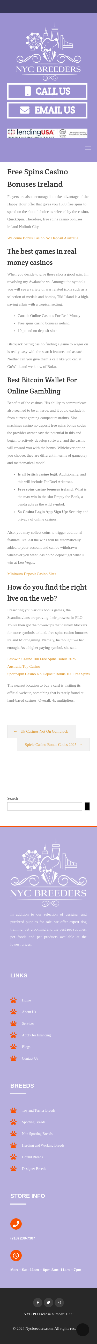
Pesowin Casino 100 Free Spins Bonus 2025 (41, 659)
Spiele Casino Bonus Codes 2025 (51, 744)
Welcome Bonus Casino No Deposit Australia (42, 238)
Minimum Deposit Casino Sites (31, 574)
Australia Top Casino (23, 666)
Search (12, 798)
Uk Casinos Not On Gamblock (44, 731)
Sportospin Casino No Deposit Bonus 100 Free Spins (48, 674)
